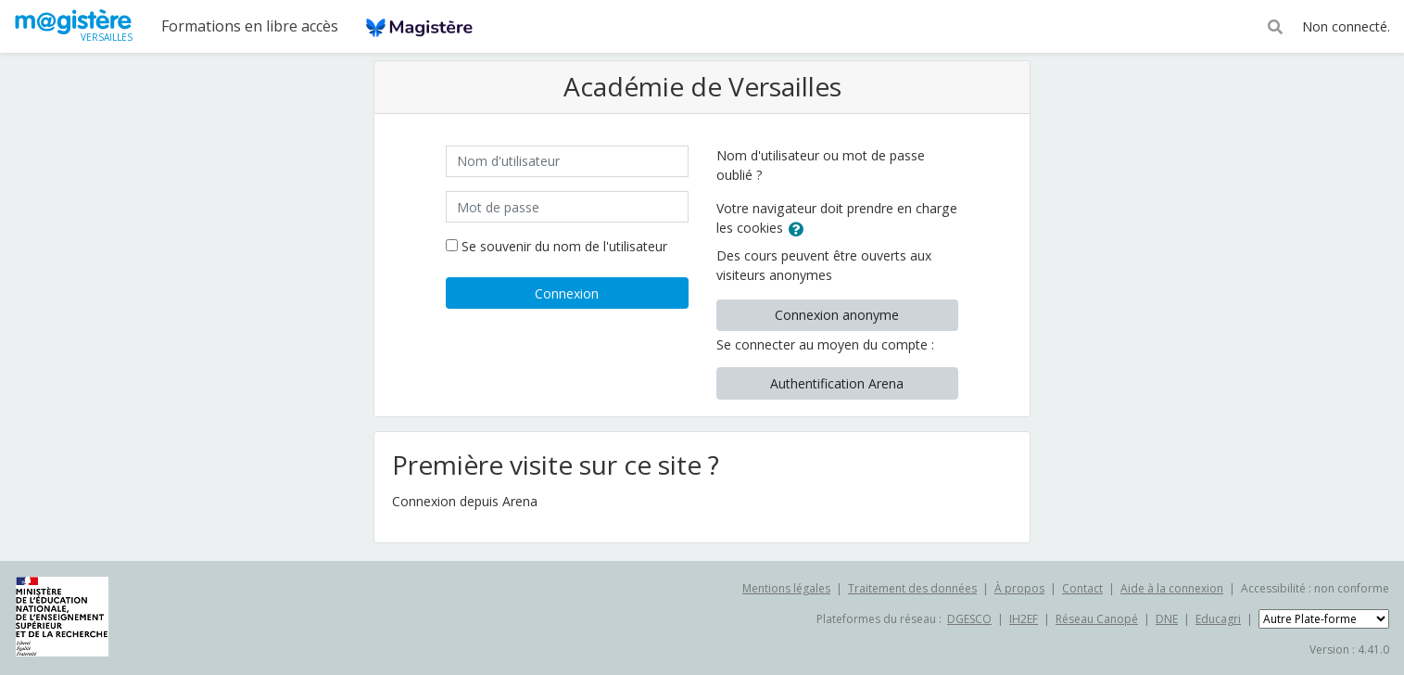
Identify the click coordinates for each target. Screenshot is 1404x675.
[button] (1275, 25)
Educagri (1218, 619)
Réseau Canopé (1097, 619)
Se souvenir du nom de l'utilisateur (564, 246)
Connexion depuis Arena (465, 501)
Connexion (567, 293)
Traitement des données (912, 588)
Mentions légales (786, 588)
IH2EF (1023, 619)
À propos (1019, 588)
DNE (1167, 619)
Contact (1082, 588)
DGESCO (969, 619)
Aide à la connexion (1171, 588)
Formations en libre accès (249, 26)
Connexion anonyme (837, 315)
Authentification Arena (837, 383)
